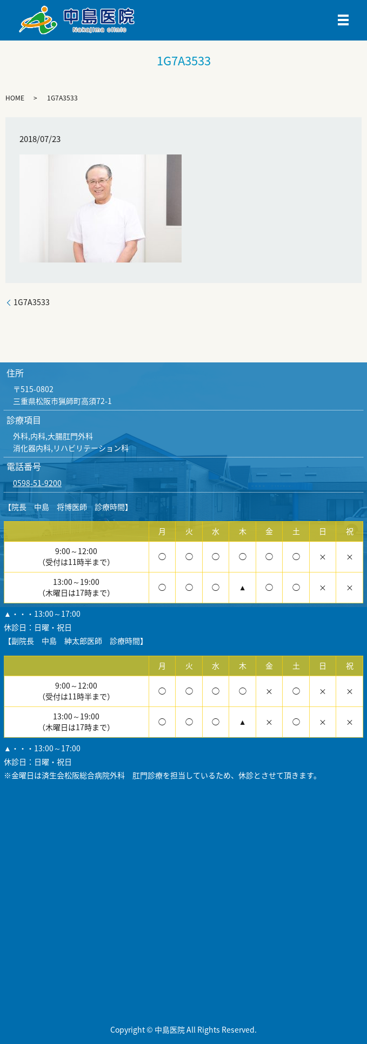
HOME (14, 98)
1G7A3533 (32, 302)
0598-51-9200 (37, 482)
